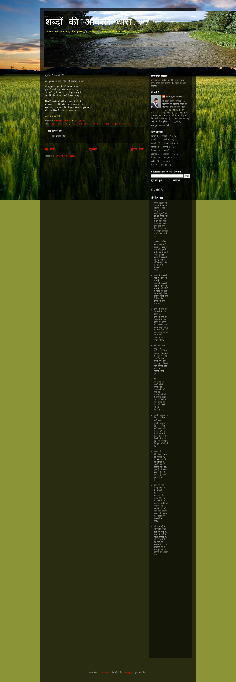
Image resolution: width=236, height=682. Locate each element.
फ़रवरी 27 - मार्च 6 (160, 140)
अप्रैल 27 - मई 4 (159, 161)
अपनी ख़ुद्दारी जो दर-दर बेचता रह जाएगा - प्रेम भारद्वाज (160, 207)
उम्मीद (60, 124)
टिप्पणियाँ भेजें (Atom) (66, 156)
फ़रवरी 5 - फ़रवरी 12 (161, 136)
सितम (128, 124)
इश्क (53, 124)
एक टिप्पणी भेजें (58, 136)
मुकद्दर (114, 124)
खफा (67, 124)
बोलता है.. (158, 451)
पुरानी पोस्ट (137, 149)
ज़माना (79, 124)
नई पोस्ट (50, 149)
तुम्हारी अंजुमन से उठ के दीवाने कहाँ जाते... (161, 418)
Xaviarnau (105, 672)
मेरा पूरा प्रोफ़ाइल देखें (160, 125)
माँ (155, 379)
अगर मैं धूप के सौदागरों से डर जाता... (160, 311)
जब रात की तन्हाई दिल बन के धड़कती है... (160, 489)
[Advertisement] (161, 606)
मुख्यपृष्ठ (93, 149)
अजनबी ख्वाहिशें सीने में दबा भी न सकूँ (160, 278)
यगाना (121, 124)
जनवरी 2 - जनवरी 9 (160, 147)
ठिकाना (87, 124)
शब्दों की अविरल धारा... (97, 22)
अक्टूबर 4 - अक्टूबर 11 (162, 154)
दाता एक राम (159, 345)
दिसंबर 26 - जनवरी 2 (161, 150)
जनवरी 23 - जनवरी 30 (162, 143)
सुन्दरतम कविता (160, 242)
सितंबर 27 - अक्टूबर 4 (161, 158)
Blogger (129, 672)
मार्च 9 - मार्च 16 (159, 165)
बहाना (107, 124)
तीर (93, 124)
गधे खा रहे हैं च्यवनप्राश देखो (160, 527)
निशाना (99, 124)
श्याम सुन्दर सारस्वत (174, 97)
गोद (72, 124)
